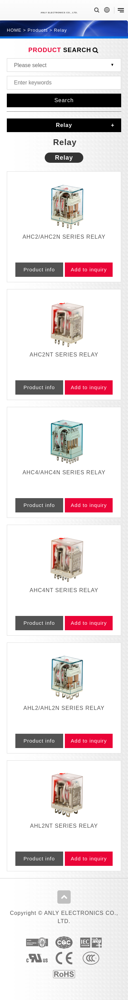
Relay (60, 30)
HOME (14, 30)
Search (64, 100)
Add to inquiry (89, 269)
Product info (39, 269)
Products (38, 30)
